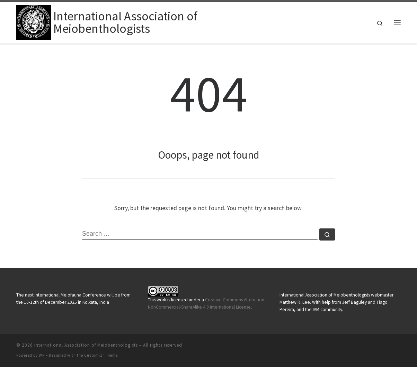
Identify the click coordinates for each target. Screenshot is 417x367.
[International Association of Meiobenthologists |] (33, 21)
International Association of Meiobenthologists (86, 345)
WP (42, 355)
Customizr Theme (101, 355)
